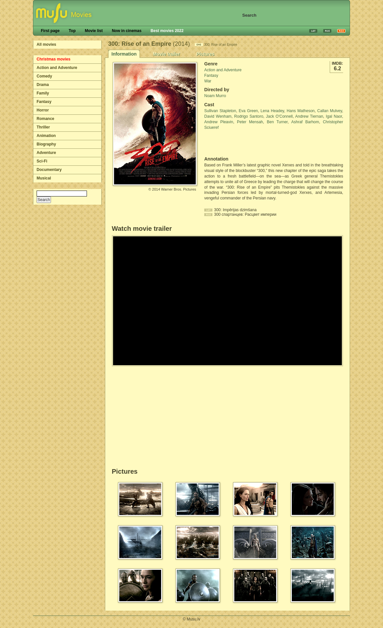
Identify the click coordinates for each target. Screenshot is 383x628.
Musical (44, 178)
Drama (43, 84)
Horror (43, 110)
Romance (45, 118)
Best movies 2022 (167, 30)
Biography (46, 144)
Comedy (44, 76)
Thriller (43, 127)
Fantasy (44, 101)
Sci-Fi (42, 161)
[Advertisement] (242, 143)
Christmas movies (53, 59)
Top (72, 30)
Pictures (205, 54)
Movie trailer (166, 54)
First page (50, 30)
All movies (46, 44)
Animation (46, 135)
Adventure (46, 152)
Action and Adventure (57, 67)
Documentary (49, 169)
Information (124, 54)
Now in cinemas (127, 30)
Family (43, 93)
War (207, 81)
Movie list (94, 30)
